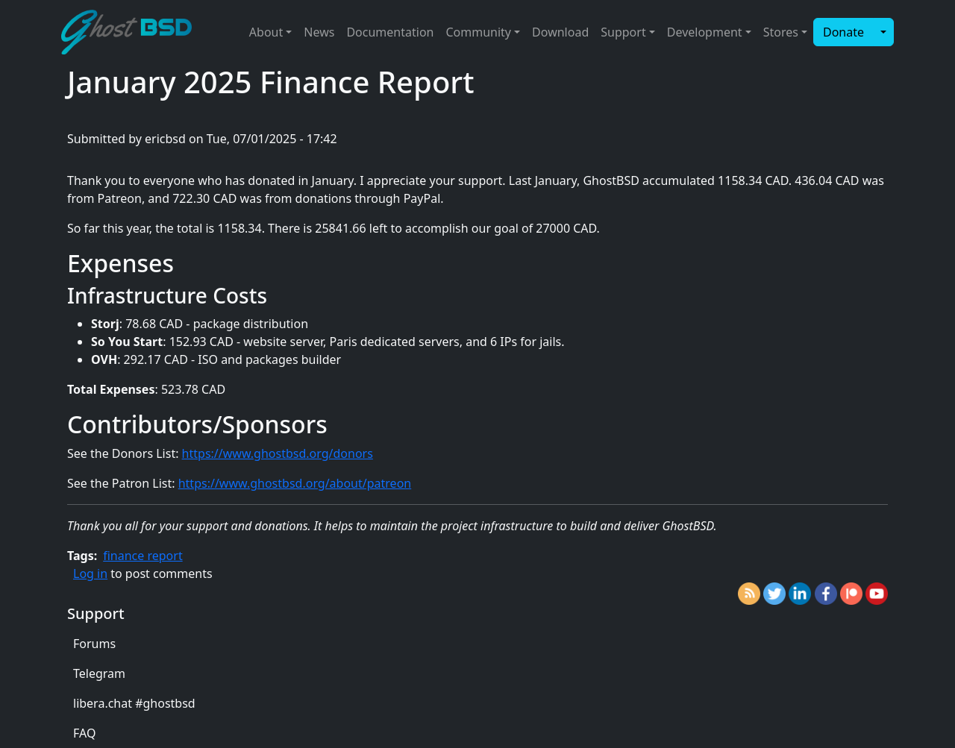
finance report (142, 555)
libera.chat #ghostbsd (134, 703)
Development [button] (704, 32)
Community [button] (478, 32)
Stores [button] (780, 32)
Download (560, 32)
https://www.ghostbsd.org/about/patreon (295, 483)
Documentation (389, 32)
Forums (94, 643)
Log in (90, 573)
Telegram (99, 673)
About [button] (266, 32)
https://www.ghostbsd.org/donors (277, 453)
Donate (843, 32)
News (319, 32)
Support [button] (623, 32)
